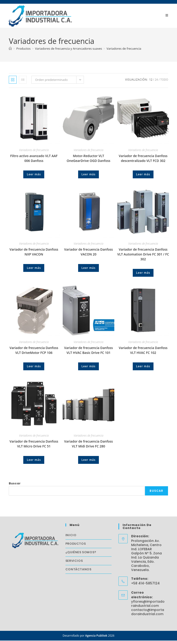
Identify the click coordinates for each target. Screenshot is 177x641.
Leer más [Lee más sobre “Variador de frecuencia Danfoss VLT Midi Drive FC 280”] (89, 460)
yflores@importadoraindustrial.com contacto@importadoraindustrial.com (148, 608)
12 (150, 80)
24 (156, 80)
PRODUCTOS (75, 544)
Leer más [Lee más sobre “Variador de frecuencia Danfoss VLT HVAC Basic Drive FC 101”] (89, 367)
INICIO (71, 535)
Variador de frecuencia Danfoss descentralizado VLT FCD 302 (143, 158)
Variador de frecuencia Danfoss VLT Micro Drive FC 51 (33, 444)
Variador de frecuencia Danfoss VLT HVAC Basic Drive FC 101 (88, 350)
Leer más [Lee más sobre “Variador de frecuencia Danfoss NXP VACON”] (34, 268)
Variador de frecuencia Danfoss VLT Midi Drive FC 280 (88, 444)
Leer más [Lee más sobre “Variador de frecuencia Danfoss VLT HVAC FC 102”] (143, 367)
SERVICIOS (74, 561)
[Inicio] (10, 49)
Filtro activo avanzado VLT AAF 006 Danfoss (33, 158)
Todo (164, 80)
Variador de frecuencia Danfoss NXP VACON (33, 252)
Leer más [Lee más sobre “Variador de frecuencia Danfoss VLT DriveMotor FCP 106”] (34, 367)
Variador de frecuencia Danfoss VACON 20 (88, 252)
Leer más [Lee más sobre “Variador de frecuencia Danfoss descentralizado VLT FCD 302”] (143, 175)
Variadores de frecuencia (123, 49)
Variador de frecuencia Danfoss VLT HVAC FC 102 (143, 350)
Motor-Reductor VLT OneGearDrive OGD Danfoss (88, 158)
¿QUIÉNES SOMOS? (80, 552)
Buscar (15, 484)
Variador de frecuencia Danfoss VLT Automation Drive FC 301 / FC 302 (143, 255)
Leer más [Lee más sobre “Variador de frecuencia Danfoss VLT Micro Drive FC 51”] (34, 460)
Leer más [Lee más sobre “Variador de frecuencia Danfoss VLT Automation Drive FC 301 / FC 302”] (143, 273)
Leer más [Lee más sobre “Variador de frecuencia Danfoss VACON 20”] (89, 268)
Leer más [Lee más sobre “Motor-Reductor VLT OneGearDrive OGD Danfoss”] (89, 175)
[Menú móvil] (166, 15)
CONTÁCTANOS (78, 570)
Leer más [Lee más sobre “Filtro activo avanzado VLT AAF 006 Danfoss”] (34, 175)
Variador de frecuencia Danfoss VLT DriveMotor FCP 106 (33, 350)
